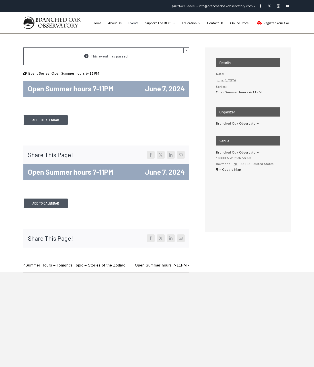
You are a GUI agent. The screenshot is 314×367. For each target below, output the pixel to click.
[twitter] (269, 6)
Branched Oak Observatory (237, 123)
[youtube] (287, 6)
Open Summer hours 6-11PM (239, 92)
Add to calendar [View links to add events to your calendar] (45, 120)
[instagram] (278, 6)
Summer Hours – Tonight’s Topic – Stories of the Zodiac (75, 265)
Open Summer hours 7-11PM (161, 265)
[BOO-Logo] (52, 18)
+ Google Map (230, 169)
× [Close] (186, 50)
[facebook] (260, 6)
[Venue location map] (248, 195)
